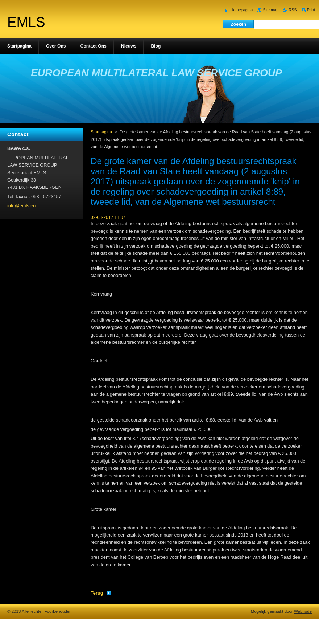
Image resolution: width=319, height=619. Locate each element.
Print (311, 10)
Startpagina (101, 132)
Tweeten (155, 582)
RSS (293, 10)
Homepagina (242, 10)
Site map (270, 10)
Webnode (303, 611)
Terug (97, 593)
